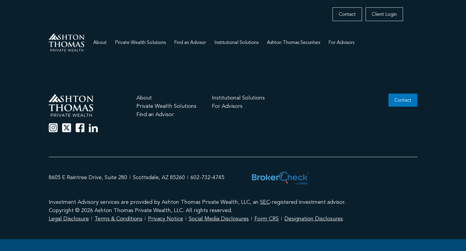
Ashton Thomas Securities (293, 42)
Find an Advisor (190, 42)
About (100, 42)
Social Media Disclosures (219, 218)
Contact (347, 14)
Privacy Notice (165, 218)
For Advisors (341, 42)
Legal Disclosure (69, 218)
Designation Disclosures (313, 218)
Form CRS (266, 218)
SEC (265, 202)
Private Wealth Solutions (140, 42)
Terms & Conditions (118, 218)
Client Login (384, 14)
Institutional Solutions (236, 42)
